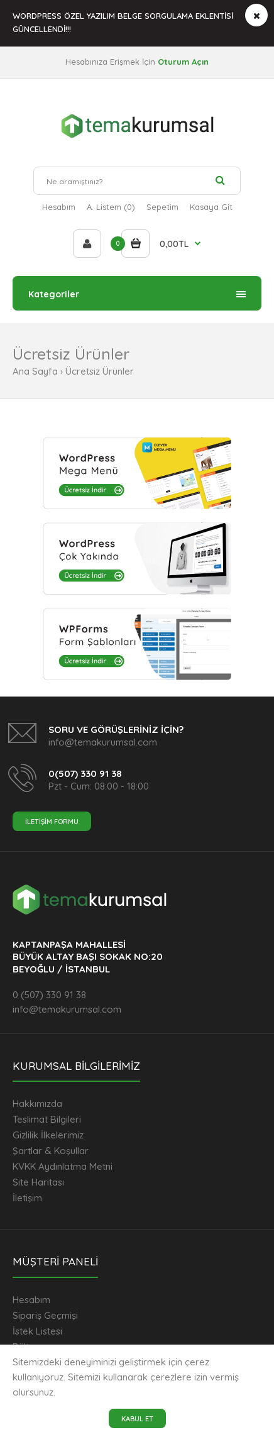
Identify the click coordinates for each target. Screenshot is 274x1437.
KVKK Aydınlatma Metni (62, 1166)
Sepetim (162, 207)
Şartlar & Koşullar (51, 1151)
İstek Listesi (37, 1331)
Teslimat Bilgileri (47, 1119)
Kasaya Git (211, 207)
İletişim (27, 1198)
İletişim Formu (52, 821)
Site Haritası (38, 1182)
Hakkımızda (37, 1103)
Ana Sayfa (35, 371)
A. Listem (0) (111, 207)
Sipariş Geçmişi (45, 1315)
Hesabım (58, 207)
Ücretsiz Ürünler (99, 371)
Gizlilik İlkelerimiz (48, 1135)
